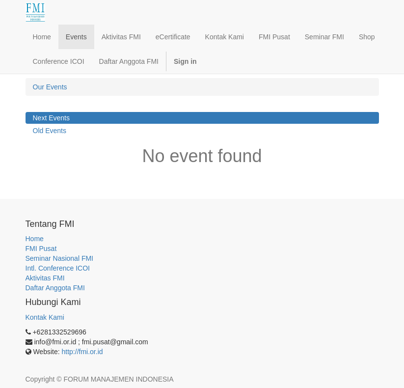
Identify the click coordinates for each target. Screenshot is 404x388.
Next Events (51, 118)
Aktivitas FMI (45, 278)
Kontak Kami (45, 317)
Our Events (50, 87)
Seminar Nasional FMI (60, 258)
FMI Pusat (41, 248)
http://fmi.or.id (82, 352)
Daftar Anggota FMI (55, 288)
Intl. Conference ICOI (58, 268)
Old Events (49, 131)
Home (35, 239)
